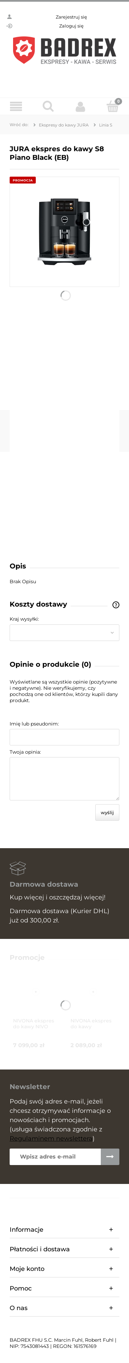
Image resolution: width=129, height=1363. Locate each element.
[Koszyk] (113, 106)
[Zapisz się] (110, 1157)
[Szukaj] (48, 106)
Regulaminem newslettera (51, 1138)
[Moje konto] (81, 106)
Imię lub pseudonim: (34, 724)
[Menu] (16, 106)
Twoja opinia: (25, 752)
